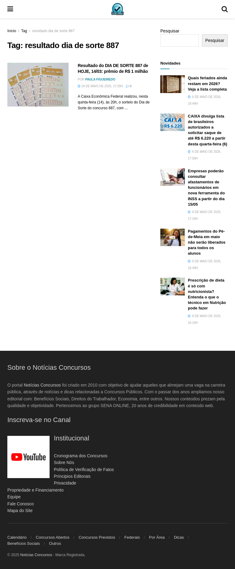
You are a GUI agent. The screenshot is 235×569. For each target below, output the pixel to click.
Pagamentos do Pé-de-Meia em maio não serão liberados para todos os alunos (207, 242)
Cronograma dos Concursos (80, 455)
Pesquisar (169, 30)
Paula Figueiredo (100, 79)
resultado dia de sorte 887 (53, 31)
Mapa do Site (20, 510)
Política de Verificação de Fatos (84, 469)
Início (11, 31)
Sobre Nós (64, 462)
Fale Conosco (20, 503)
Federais (132, 537)
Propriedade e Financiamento (35, 490)
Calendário (17, 537)
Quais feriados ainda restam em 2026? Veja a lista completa (207, 83)
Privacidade (65, 483)
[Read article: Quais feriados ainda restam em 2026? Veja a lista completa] (172, 84)
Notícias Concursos (42, 385)
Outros (55, 543)
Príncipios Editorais (72, 476)
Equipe (14, 496)
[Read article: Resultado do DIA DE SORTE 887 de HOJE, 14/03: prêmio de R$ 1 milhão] (38, 85)
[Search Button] (225, 9)
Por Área (157, 537)
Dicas (179, 537)
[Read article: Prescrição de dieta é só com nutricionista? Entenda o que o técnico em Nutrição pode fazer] (172, 286)
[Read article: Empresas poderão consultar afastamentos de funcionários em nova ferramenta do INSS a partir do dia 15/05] (172, 177)
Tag (24, 31)
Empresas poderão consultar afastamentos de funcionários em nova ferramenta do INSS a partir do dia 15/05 (206, 188)
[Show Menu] (10, 9)
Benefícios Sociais (23, 543)
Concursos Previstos (97, 537)
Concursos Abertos (52, 537)
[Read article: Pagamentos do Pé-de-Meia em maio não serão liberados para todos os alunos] (172, 237)
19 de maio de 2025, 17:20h (100, 86)
